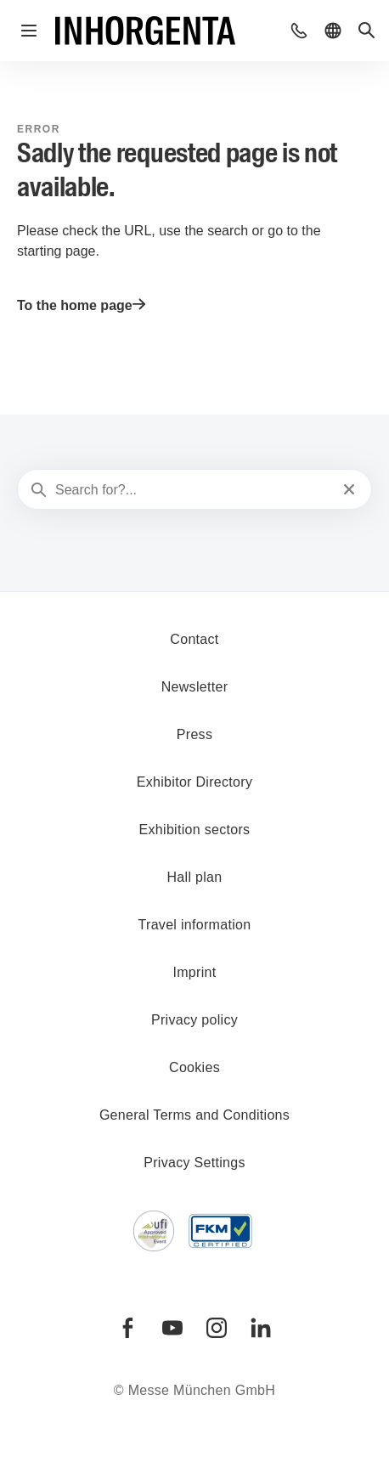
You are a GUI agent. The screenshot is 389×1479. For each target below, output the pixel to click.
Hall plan (195, 877)
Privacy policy (194, 1020)
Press (194, 734)
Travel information (194, 924)
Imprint (194, 972)
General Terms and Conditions (194, 1115)
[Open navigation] (29, 30)
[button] (299, 30)
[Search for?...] (192, 490)
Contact (194, 639)
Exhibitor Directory (194, 782)
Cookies (194, 1067)
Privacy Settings (194, 1162)
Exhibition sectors (195, 829)
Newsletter (194, 687)
